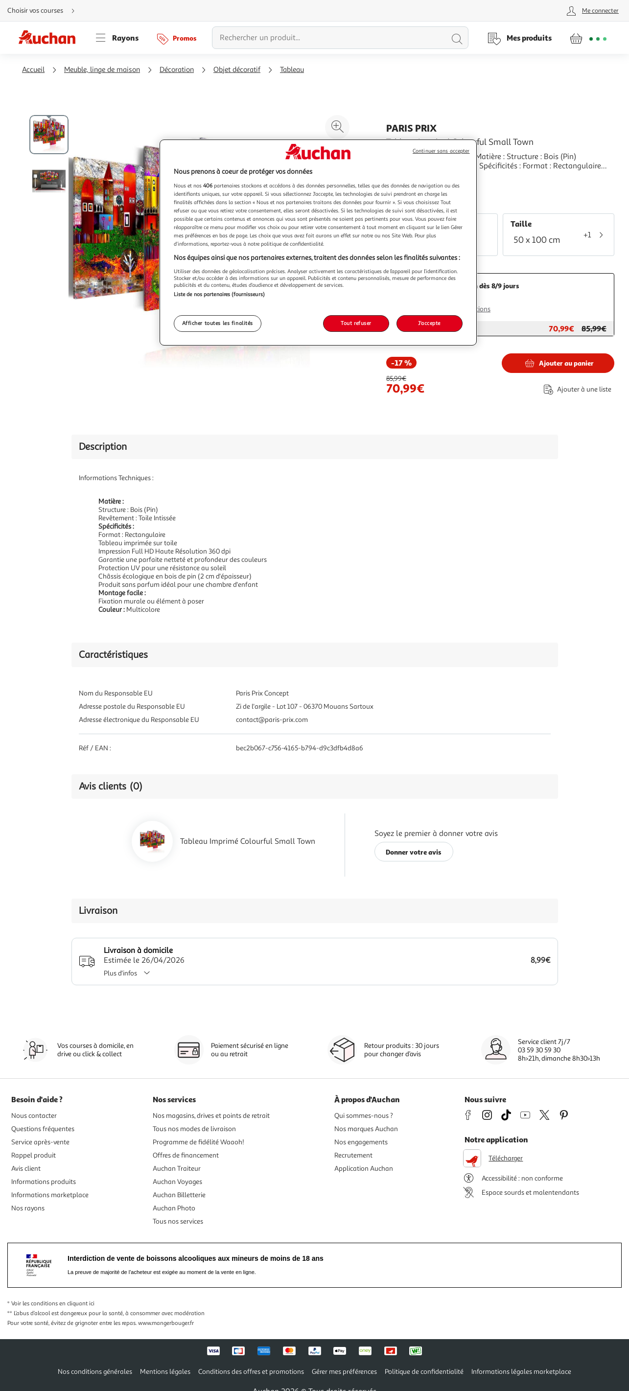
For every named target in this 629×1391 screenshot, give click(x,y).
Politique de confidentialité (424, 1372)
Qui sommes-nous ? (363, 1116)
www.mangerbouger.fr (166, 1323)
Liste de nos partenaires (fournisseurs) (219, 294)
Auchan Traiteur (177, 1168)
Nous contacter (34, 1116)
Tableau (292, 69)
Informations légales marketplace (521, 1372)
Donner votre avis (414, 852)
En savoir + (404, 180)
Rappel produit (33, 1155)
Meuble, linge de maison (102, 69)
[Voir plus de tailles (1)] (598, 235)
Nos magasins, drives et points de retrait (211, 1116)
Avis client (26, 1168)
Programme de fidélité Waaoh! (198, 1142)
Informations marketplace (50, 1195)
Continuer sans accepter (441, 151)
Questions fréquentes (42, 1129)
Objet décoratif (236, 69)
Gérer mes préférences (344, 1372)
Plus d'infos (130, 973)
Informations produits (43, 1182)
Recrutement (353, 1155)
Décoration (177, 69)
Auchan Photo (174, 1208)
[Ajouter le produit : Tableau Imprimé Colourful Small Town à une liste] (575, 389)
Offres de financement (186, 1155)
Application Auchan (363, 1168)
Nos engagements (361, 1142)
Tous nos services (178, 1221)
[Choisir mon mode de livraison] (45, 10)
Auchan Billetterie (179, 1195)
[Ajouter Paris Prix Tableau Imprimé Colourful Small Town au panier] (558, 363)
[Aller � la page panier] (588, 37)
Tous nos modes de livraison (194, 1129)
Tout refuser (356, 323)
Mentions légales (165, 1372)
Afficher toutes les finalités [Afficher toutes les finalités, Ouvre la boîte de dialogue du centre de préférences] (218, 323)
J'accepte (429, 323)
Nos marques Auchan (366, 1129)
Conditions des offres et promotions (251, 1372)
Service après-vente (40, 1142)
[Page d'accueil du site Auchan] (50, 37)
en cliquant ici (76, 1303)
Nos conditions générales (95, 1372)
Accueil (33, 69)
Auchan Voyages (177, 1182)
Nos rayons (28, 1208)
